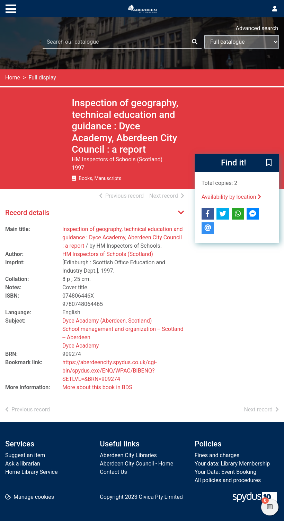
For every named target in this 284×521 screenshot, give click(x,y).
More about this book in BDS (97, 387)
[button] (269, 163)
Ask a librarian (22, 463)
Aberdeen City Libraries (128, 455)
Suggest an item (25, 455)
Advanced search (257, 28)
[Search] (195, 42)
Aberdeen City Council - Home (136, 463)
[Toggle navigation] (11, 8)
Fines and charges (217, 455)
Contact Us (113, 472)
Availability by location (231, 197)
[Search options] (241, 42)
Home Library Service (31, 472)
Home (12, 77)
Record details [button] (27, 212)
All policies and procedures (228, 480)
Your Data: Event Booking (226, 472)
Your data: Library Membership (232, 463)
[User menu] (274, 9)
